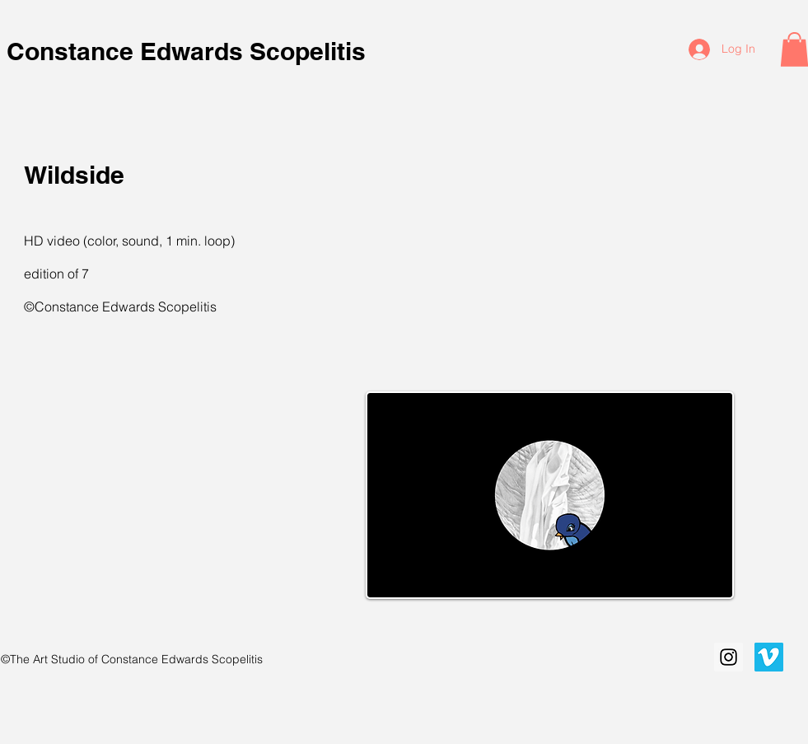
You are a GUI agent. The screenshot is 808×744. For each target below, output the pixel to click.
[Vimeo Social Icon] (768, 657)
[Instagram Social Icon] (728, 657)
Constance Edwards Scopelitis (189, 51)
